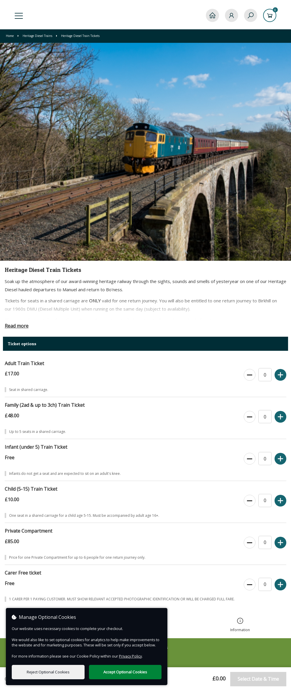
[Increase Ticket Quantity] (280, 375)
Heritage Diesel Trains (35, 36)
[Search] (250, 15)
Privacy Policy (130, 656)
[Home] (212, 15)
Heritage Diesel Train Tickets (78, 36)
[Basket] (269, 15)
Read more (16, 326)
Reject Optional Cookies (48, 672)
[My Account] (231, 15)
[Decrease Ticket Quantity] (249, 375)
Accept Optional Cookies (125, 672)
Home (10, 36)
